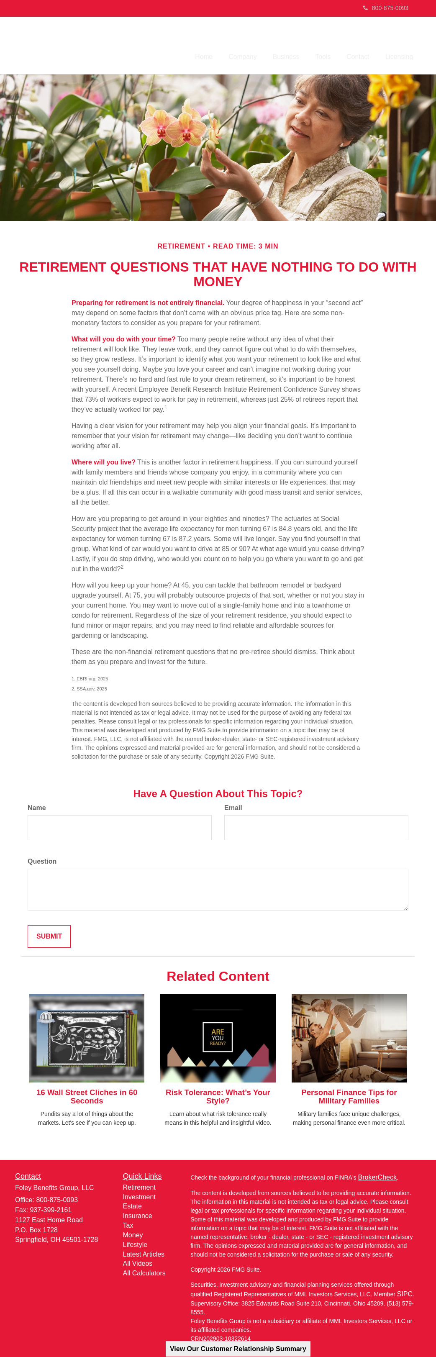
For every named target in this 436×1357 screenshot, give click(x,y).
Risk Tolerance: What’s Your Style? (218, 1094)
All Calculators (144, 1271)
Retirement (139, 1185)
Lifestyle (135, 1242)
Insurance (137, 1214)
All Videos (138, 1261)
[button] (309, 41)
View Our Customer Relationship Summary (238, 1348)
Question (42, 859)
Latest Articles (144, 1252)
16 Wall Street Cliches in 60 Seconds (87, 1094)
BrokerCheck (377, 1175)
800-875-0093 (385, 8)
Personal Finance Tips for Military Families (349, 1094)
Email (233, 806)
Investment (139, 1194)
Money (133, 1233)
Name (37, 806)
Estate (132, 1204)
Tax (128, 1223)
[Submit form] (49, 934)
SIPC (405, 1292)
